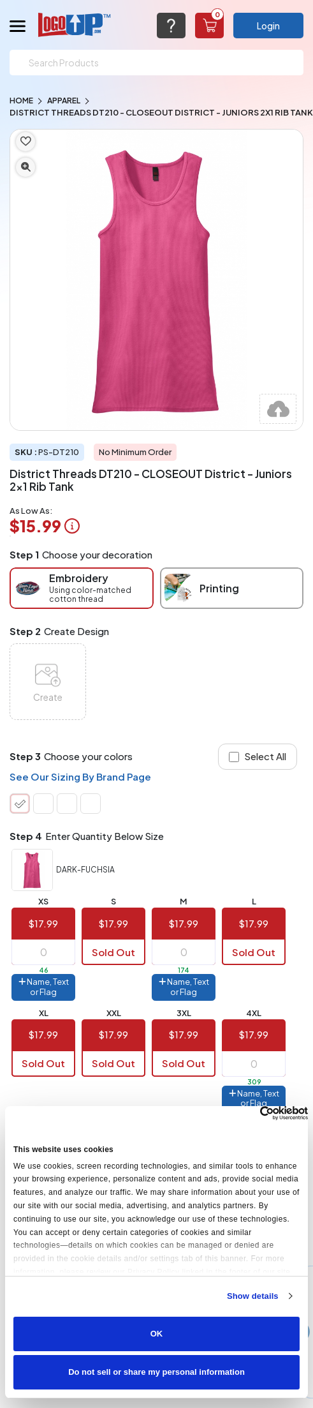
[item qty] (43, 952)
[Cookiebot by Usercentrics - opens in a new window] (252, 1113)
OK (156, 1333)
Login (268, 25)
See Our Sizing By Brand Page (80, 776)
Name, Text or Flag (43, 987)
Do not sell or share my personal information (156, 1372)
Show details (253, 1296)
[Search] (156, 62)
